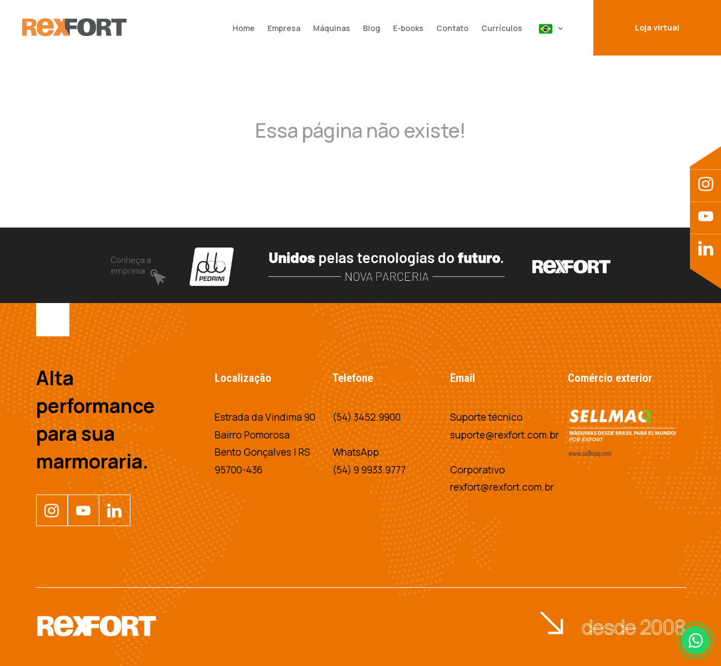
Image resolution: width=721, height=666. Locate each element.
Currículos (501, 28)
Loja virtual (657, 27)
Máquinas (331, 28)
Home (244, 28)
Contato (452, 28)
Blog (371, 28)
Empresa (284, 28)
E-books (408, 28)
